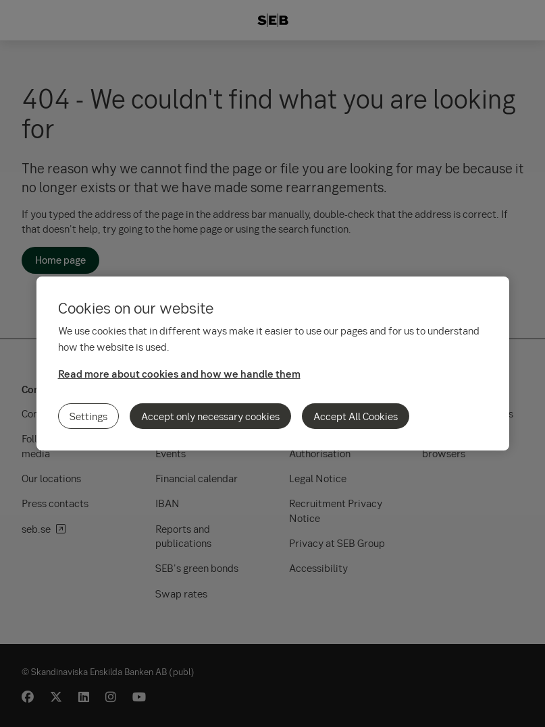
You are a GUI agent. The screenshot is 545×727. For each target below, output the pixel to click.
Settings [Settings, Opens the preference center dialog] (88, 416)
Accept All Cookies (355, 416)
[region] (272, 363)
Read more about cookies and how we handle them (179, 373)
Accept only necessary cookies (210, 416)
